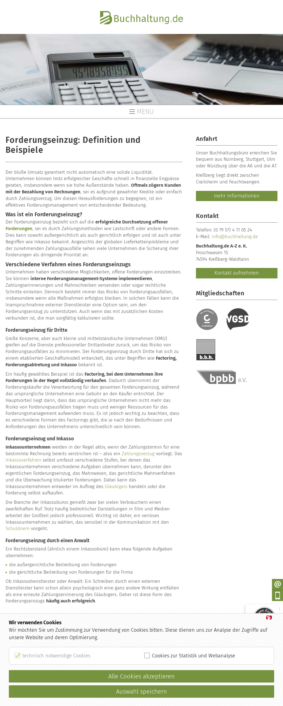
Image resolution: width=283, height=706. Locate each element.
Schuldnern (18, 528)
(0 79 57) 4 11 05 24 (233, 230)
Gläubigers (116, 486)
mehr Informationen (237, 196)
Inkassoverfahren (23, 460)
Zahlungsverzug (138, 454)
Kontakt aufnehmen (236, 273)
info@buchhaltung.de (235, 236)
